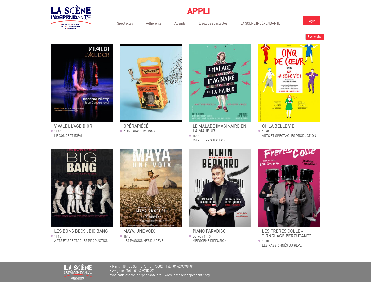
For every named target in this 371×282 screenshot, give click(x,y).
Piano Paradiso (209, 231)
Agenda (180, 23)
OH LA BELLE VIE (278, 126)
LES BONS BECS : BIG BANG (81, 231)
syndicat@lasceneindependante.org (136, 275)
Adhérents (153, 23)
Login (311, 21)
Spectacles (125, 23)
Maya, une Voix (139, 231)
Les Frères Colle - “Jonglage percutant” (286, 233)
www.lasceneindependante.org (187, 275)
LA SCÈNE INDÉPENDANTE (260, 23)
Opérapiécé (136, 126)
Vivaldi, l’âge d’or (73, 126)
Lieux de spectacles (213, 23)
